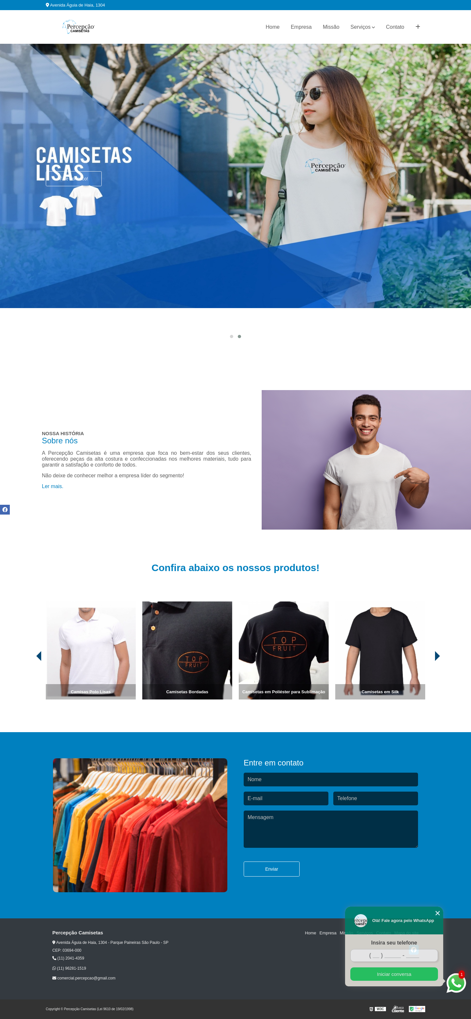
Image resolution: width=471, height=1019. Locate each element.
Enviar (271, 869)
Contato (395, 27)
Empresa (301, 27)
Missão (331, 27)
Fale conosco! (74, 178)
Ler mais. (52, 486)
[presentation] (30, 681)
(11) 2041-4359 (68, 958)
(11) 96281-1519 (69, 968)
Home (273, 27)
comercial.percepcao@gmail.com (83, 978)
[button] (232, 336)
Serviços (361, 27)
